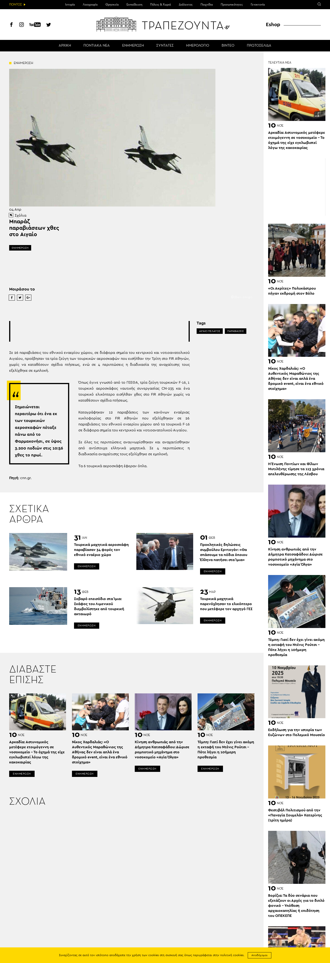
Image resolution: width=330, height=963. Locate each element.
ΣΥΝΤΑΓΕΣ (165, 45)
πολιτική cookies (232, 955)
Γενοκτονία (258, 4)
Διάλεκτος (186, 4)
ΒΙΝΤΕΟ (228, 45)
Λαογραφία (90, 4)
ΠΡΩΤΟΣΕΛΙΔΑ (259, 45)
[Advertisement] (99, 331)
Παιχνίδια (207, 4)
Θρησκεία (112, 4)
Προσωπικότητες (232, 4)
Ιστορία (70, 4)
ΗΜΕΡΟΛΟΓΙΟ (197, 45)
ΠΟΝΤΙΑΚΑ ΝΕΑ (96, 45)
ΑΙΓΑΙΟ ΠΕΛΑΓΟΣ (209, 331)
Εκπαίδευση (134, 4)
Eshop (273, 24)
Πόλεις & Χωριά (160, 4)
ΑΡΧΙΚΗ (65, 45)
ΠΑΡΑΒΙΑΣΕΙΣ (235, 331)
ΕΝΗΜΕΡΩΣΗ (133, 45)
